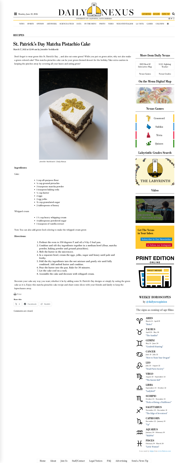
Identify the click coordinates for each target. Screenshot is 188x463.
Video (111, 24)
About (53, 461)
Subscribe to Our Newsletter (156, 239)
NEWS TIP (166, 14)
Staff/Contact (78, 461)
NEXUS (117, 11)
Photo (102, 24)
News (21, 24)
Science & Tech (67, 24)
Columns (160, 24)
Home (43, 461)
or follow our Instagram (159, 245)
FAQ (109, 461)
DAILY (72, 11)
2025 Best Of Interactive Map (145, 65)
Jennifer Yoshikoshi (49, 49)
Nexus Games (145, 74)
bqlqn (152, 451)
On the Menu (90, 24)
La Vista (140, 24)
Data (79, 24)
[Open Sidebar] (15, 14)
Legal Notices (95, 461)
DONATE (156, 14)
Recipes (18, 35)
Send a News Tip (140, 461)
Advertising (121, 461)
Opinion (40, 24)
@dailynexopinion (156, 301)
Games (150, 24)
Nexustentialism (124, 24)
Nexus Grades (165, 74)
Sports (30, 24)
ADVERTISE (146, 14)
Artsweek (52, 24)
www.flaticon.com (164, 451)
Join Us (64, 461)
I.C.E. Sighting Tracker (165, 65)
